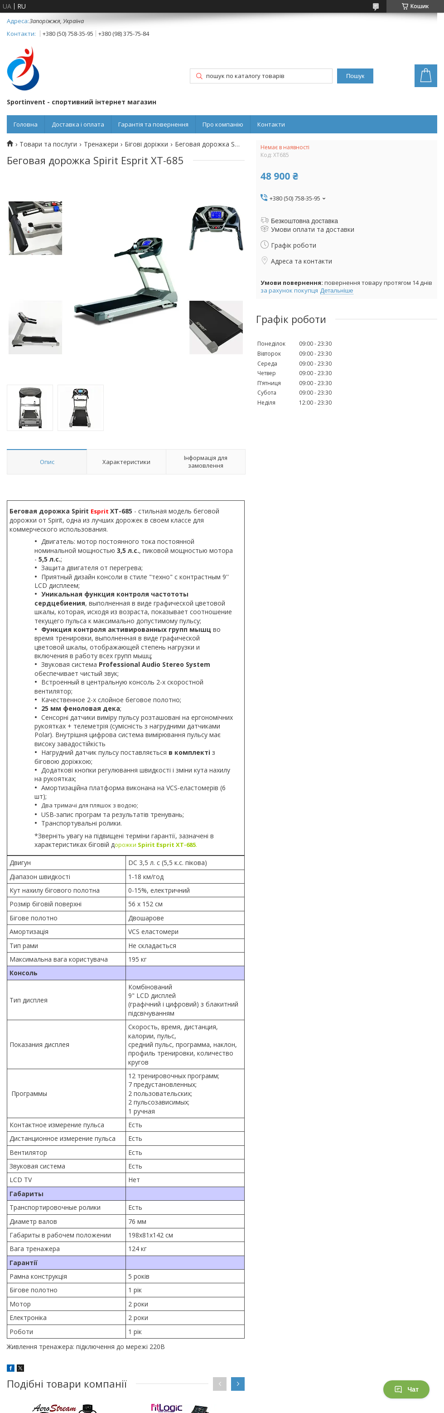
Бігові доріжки (146, 144)
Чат (406, 1389)
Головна (26, 124)
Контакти (271, 124)
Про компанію (223, 124)
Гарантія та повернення (153, 124)
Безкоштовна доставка (304, 221)
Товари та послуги (48, 144)
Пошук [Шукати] (355, 76)
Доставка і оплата (78, 124)
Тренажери (101, 144)
